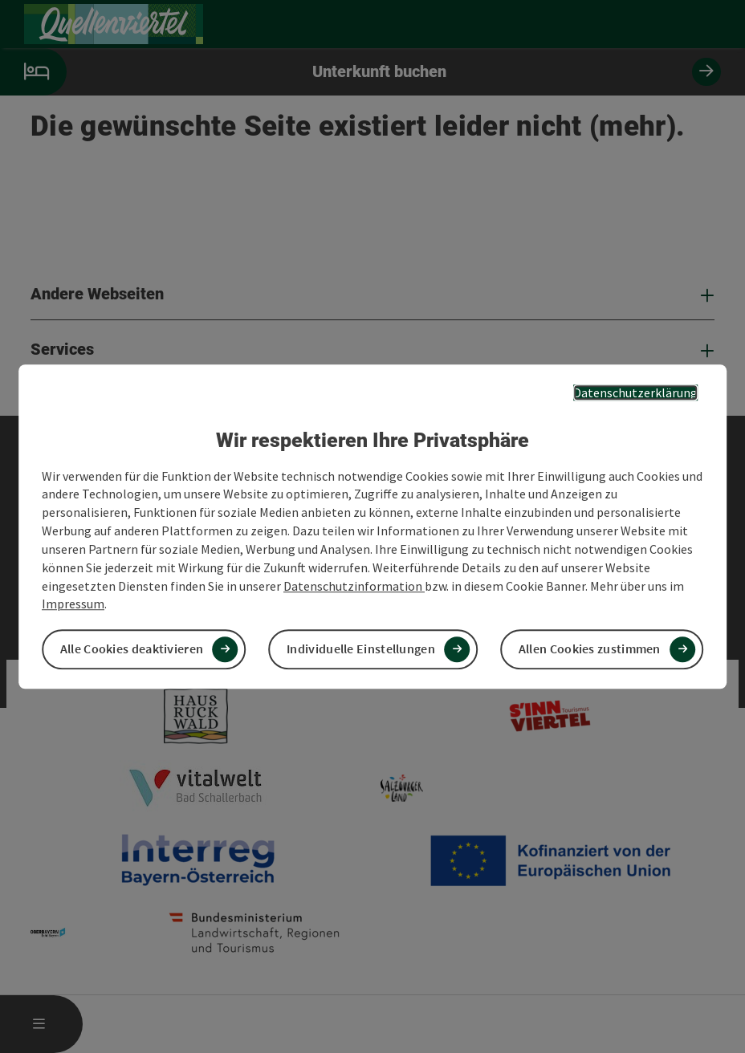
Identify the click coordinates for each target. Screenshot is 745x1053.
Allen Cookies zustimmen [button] (590, 649)
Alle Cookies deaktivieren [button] (132, 649)
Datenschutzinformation (354, 586)
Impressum (73, 604)
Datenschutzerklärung (635, 392)
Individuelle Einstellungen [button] (361, 649)
